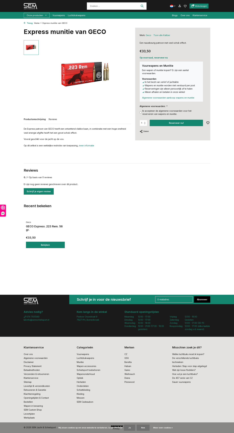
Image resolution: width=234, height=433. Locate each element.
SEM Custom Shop (33, 409)
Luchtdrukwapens (76, 15)
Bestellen (28, 402)
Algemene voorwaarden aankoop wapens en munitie (168, 97)
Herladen (81, 382)
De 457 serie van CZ (182, 378)
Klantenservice (200, 15)
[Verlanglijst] (185, 5)
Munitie (80, 362)
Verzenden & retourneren (36, 374)
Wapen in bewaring (33, 406)
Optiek (80, 378)
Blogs (175, 15)
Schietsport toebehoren (88, 370)
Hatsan (127, 366)
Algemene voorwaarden (36, 358)
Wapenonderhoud (86, 374)
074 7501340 (31, 316)
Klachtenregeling (32, 394)
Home (38, 23)
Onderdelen (83, 386)
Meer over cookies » (163, 428)
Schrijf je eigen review (39, 191)
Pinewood (129, 382)
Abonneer (202, 299)
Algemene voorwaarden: (153, 106)
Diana (127, 378)
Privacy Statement (32, 366)
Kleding (80, 394)
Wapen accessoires (86, 366)
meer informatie (86, 145)
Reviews (53, 119)
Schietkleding (83, 390)
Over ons (185, 15)
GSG (126, 358)
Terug (28, 23)
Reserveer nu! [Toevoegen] (176, 123)
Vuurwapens (59, 15)
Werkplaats (29, 417)
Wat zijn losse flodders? (184, 370)
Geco (148, 35)
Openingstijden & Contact (36, 398)
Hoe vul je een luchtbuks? (185, 374)
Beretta (128, 362)
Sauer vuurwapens (181, 382)
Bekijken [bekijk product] (45, 245)
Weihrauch (129, 374)
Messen (80, 398)
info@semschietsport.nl (36, 320)
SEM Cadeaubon (85, 402)
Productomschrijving (35, 119)
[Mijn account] (179, 5)
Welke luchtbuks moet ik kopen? (188, 354)
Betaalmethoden (32, 370)
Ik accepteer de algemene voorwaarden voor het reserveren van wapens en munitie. (166, 112)
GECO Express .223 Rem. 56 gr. (44, 228)
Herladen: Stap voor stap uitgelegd (189, 366)
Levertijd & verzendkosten (37, 386)
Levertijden (29, 414)
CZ (125, 354)
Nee (143, 428)
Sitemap (28, 382)
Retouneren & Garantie (35, 390)
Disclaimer (29, 362)
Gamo (127, 370)
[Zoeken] (117, 6)
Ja (129, 428)
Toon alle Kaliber (161, 35)
